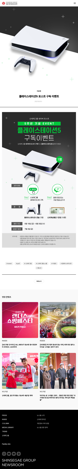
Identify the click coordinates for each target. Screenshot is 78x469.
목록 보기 (39, 281)
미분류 (39, 91)
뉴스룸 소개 (40, 415)
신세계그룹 (29, 263)
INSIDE (4, 341)
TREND (4, 431)
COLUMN (5, 423)
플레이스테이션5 (67, 263)
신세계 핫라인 (41, 419)
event (10, 263)
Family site (6, 444)
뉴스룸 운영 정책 (42, 427)
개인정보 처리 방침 (43, 423)
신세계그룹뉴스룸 (42, 263)
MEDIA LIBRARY (8, 427)
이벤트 (54, 263)
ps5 (18, 263)
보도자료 (5, 392)
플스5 (39, 268)
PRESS (4, 415)
